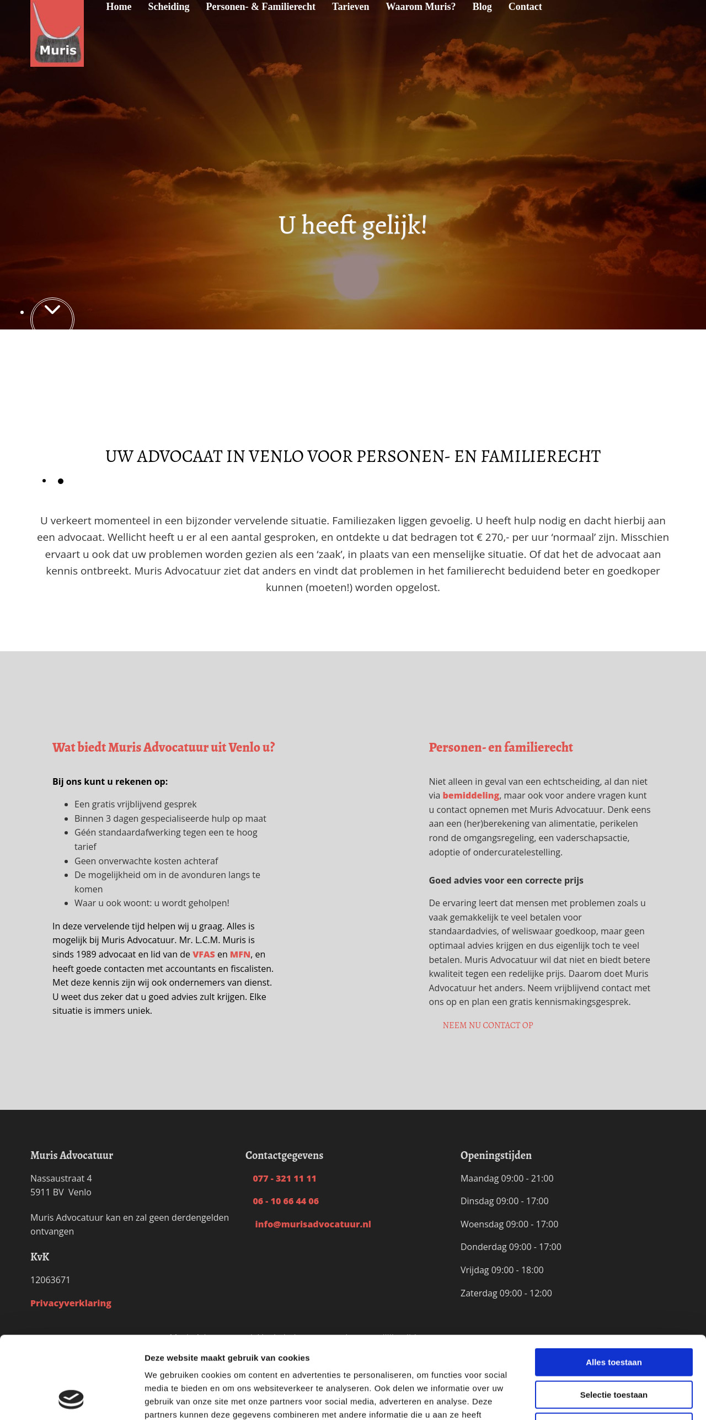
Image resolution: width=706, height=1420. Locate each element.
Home (118, 6)
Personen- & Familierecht (261, 6)
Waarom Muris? (421, 6)
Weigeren (613, 1349)
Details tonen (596, 1398)
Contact (525, 6)
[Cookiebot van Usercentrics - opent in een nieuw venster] (71, 1398)
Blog (482, 6)
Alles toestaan (614, 1285)
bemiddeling (471, 795)
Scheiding (168, 6)
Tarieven (350, 6)
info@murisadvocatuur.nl (308, 1224)
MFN (240, 954)
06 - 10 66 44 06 (282, 1201)
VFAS (203, 954)
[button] (488, 1025)
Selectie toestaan (614, 1317)
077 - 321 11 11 (281, 1178)
